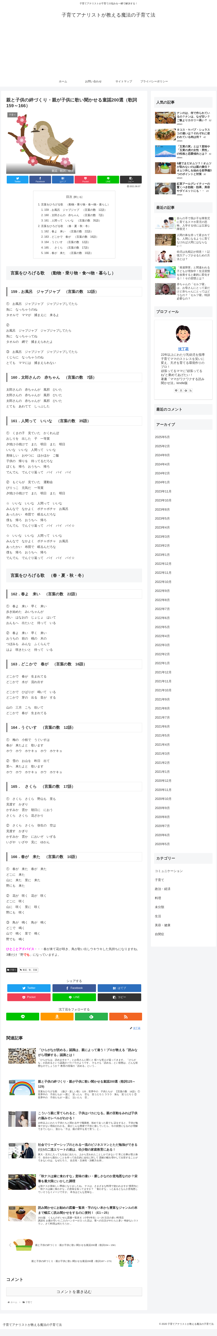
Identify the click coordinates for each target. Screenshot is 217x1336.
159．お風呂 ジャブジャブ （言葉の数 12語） (75, 210)
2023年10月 (163, 500)
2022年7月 (162, 609)
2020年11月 (163, 790)
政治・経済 (162, 889)
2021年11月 (163, 681)
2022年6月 (162, 618)
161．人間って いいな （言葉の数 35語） (73, 221)
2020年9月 (162, 808)
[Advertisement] (108, 50)
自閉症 (159, 934)
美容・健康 (162, 925)
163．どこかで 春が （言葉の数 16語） (71, 238)
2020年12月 (163, 780)
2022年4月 (162, 636)
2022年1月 (162, 663)
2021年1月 (162, 771)
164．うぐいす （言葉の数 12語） (67, 243)
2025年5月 (162, 437)
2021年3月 (162, 753)
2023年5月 (162, 518)
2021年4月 (162, 744)
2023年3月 (162, 536)
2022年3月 (162, 645)
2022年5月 (162, 627)
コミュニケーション (169, 871)
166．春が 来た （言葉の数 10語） (69, 254)
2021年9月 (162, 699)
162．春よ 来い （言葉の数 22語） (69, 232)
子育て (11, 972)
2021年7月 (162, 717)
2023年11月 (163, 491)
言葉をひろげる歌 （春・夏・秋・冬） (66, 227)
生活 (158, 916)
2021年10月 (163, 690)
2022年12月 (163, 563)
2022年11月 (163, 572)
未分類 (159, 907)
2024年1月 (162, 482)
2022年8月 (162, 600)
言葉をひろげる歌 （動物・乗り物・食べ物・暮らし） (75, 204)
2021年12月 (163, 672)
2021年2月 (162, 762)
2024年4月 (162, 464)
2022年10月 (163, 582)
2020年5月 (162, 844)
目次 (69, 197)
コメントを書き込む (74, 1299)
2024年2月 (162, 473)
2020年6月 (162, 835)
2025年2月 (162, 446)
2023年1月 (162, 554)
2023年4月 (162, 527)
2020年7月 (162, 826)
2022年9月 (162, 591)
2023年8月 (162, 509)
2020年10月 (163, 799)
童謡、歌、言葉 (28, 972)
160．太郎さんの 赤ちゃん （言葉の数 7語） (75, 215)
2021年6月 (162, 726)
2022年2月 (162, 654)
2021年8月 (162, 708)
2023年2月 (162, 545)
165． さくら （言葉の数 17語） (67, 249)
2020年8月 (162, 817)
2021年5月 (162, 735)
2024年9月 (162, 455)
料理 (158, 898)
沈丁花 (183, 349)
